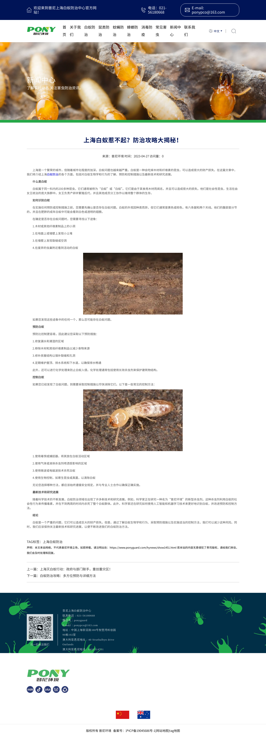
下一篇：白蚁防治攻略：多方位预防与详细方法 (61, 575)
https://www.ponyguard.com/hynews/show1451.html (143, 547)
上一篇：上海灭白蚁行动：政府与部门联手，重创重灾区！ (69, 568)
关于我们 (75, 30)
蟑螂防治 (132, 30)
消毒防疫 (146, 30)
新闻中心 (175, 30)
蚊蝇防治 (118, 30)
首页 (64, 30)
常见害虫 (161, 30)
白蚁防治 (89, 30)
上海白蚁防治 (53, 541)
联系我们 (189, 30)
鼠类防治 (103, 30)
